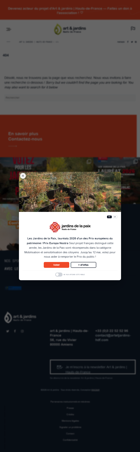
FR (109, 217)
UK (115, 217)
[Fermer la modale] (23, 176)
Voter (56, 264)
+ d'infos (83, 264)
